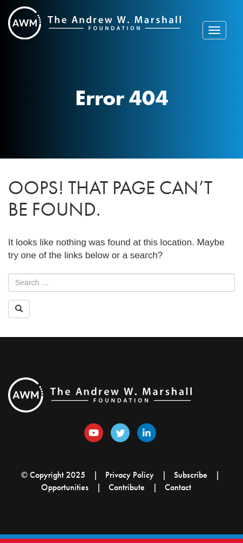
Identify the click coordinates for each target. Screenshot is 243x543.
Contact (178, 487)
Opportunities (65, 487)
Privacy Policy (129, 474)
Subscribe (190, 474)
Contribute (127, 487)
